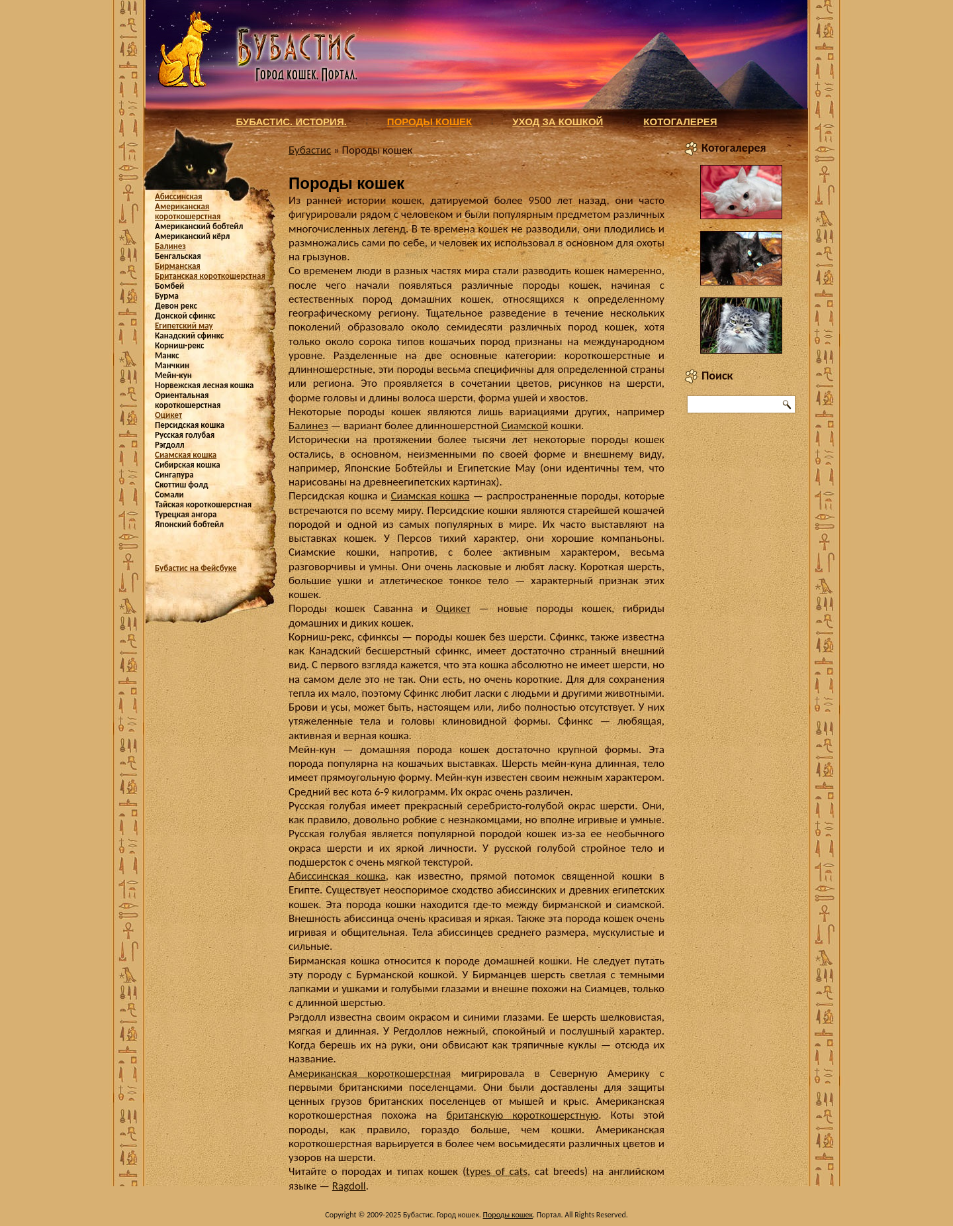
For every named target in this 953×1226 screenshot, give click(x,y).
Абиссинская (179, 196)
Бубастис (310, 150)
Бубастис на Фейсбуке (196, 568)
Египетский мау (184, 326)
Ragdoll (349, 1186)
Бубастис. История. (291, 121)
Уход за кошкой (557, 121)
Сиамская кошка (185, 455)
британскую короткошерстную (522, 1115)
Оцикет (168, 415)
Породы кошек (429, 121)
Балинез (170, 246)
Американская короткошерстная (187, 211)
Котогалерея (680, 121)
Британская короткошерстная (210, 276)
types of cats (496, 1171)
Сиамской (524, 426)
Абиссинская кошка (337, 876)
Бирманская (178, 266)
